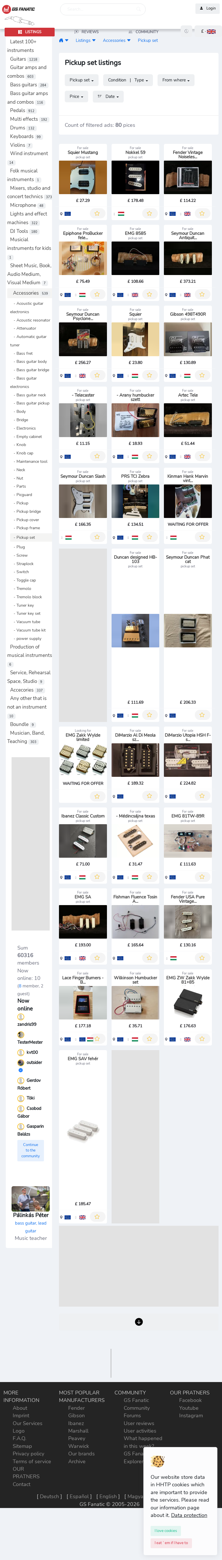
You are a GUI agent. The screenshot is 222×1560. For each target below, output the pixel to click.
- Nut (16, 478)
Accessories (31, 293)
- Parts (18, 486)
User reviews (139, 1551)
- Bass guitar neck (28, 395)
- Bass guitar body (28, 361)
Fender (76, 1536)
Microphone (28, 205)
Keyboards (26, 136)
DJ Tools (25, 231)
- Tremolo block (26, 597)
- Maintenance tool (28, 461)
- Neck (17, 470)
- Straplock (22, 564)
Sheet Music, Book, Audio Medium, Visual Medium (29, 274)
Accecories (27, 690)
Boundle (23, 724)
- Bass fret (21, 353)
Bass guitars (29, 84)
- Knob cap (21, 453)
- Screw (19, 555)
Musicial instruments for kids (29, 248)
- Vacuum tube (25, 622)
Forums (132, 1543)
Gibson (76, 1543)
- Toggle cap (23, 580)
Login (207, 8)
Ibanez (76, 1551)
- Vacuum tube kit (28, 630)
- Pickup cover (24, 520)
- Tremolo (20, 588)
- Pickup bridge (25, 511)
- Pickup (19, 503)
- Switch (19, 572)
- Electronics (23, 428)
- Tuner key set (25, 613)
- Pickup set (22, 537)
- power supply (25, 638)
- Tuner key (22, 605)
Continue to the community (30, 1150)
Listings (83, 40)
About (20, 1536)
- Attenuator (23, 328)
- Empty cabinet (26, 436)
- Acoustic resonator (30, 320)
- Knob (18, 444)
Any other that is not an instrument (27, 707)
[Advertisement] (31, 844)
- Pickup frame (25, 528)
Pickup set (148, 40)
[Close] (166, 1531)
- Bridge (19, 420)
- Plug (17, 547)
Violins (21, 145)
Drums (23, 128)
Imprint (21, 1543)
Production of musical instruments (29, 656)
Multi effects (29, 119)
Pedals (23, 110)
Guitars (25, 59)
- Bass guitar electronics (23, 382)
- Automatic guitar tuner (28, 341)
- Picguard (21, 494)
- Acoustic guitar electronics (26, 307)
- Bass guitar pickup (29, 403)
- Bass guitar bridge (29, 370)
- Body (18, 411)
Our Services (27, 1551)
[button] (208, 31)
